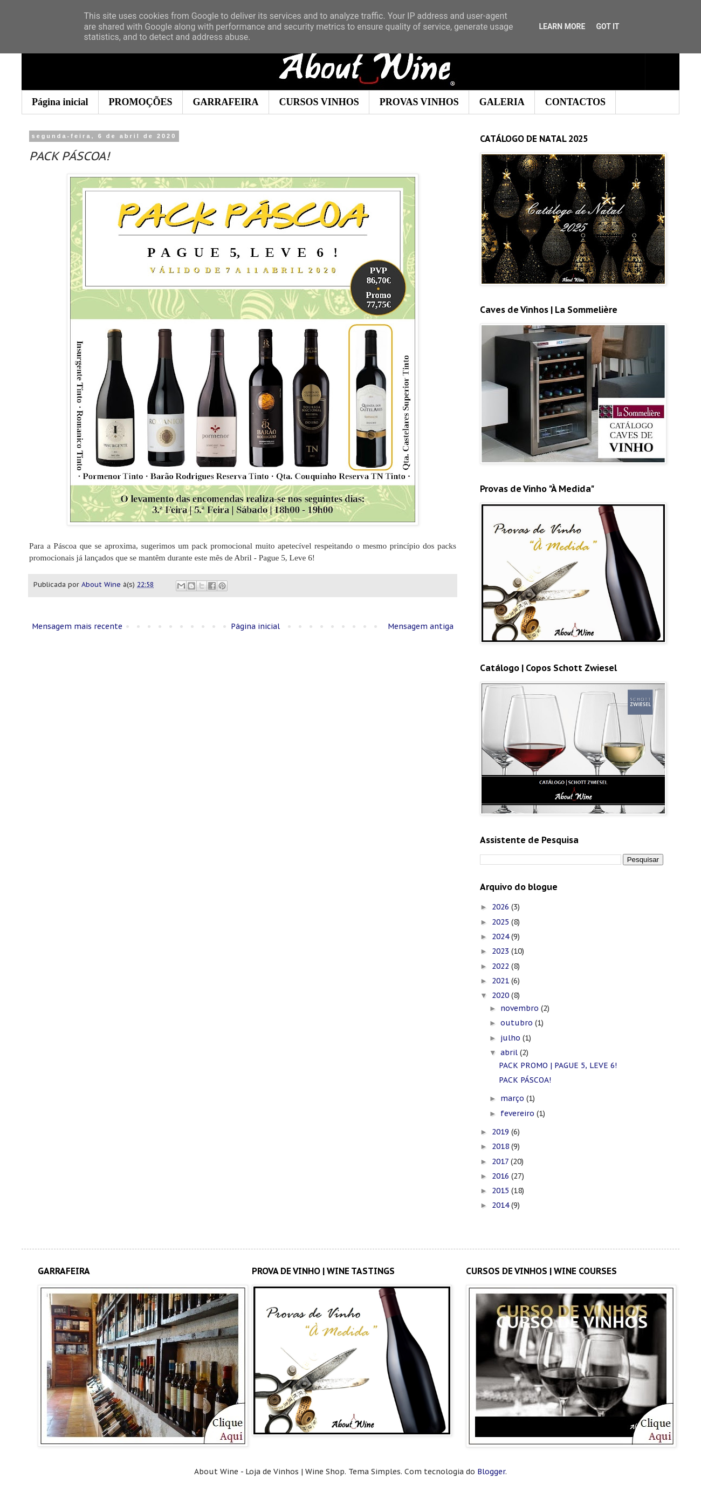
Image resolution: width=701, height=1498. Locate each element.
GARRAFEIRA (226, 102)
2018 (501, 1146)
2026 (501, 907)
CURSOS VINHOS (319, 102)
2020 (501, 995)
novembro (520, 1008)
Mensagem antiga (420, 626)
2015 (501, 1190)
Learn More (562, 26)
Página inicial (60, 102)
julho (511, 1038)
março (513, 1098)
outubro (517, 1023)
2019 (501, 1132)
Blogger (491, 1471)
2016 (501, 1176)
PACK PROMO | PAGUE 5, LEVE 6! (558, 1065)
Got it (607, 26)
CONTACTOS (575, 102)
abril (510, 1052)
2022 (501, 966)
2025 (501, 922)
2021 (501, 981)
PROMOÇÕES (141, 102)
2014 (501, 1205)
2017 (501, 1161)
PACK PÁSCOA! (525, 1080)
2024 (501, 936)
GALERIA (502, 102)
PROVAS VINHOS (419, 102)
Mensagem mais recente (77, 626)
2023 (501, 951)
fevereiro (518, 1113)
